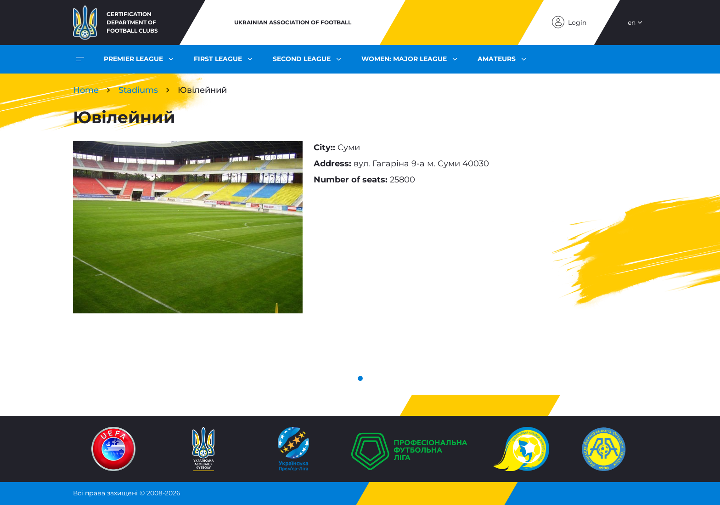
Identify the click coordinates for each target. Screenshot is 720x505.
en (632, 22)
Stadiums (138, 90)
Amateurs (497, 59)
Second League (302, 59)
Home (86, 90)
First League (218, 59)
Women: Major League (404, 59)
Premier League (133, 59)
